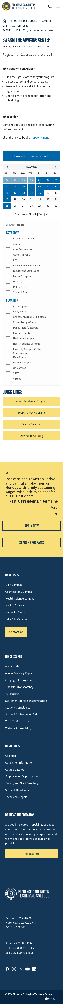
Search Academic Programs (32, 401)
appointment (41, 138)
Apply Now (32, 525)
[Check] (8, 239)
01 (39, 180)
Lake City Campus (16, 619)
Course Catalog (15, 770)
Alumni (17, 244)
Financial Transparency (19, 687)
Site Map (50, 999)
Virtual (17, 379)
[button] (51, 6)
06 (23, 186)
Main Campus (20, 357)
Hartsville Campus (23, 338)
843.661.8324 (24, 943)
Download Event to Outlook (31, 156)
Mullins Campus (22, 362)
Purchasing (12, 694)
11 (7, 193)
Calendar (10, 756)
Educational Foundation (27, 265)
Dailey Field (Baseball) (26, 328)
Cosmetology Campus (25, 322)
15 (39, 193)
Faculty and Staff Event (26, 271)
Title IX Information (17, 721)
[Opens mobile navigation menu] (58, 6)
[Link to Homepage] (25, 6)
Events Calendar (31, 424)
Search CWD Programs (32, 413)
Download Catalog (31, 436)
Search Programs (31, 542)
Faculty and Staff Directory (21, 783)
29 (23, 180)
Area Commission (23, 249)
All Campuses (21, 306)
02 (48, 180)
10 (56, 186)
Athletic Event (21, 255)
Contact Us (16, 632)
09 (48, 186)
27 (7, 180)
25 (7, 206)
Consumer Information (19, 763)
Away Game (19, 311)
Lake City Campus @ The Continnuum (27, 351)
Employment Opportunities (22, 776)
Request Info (32, 854)
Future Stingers (22, 276)
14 (31, 193)
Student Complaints (17, 708)
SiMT (16, 373)
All (47, 214)
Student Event (21, 292)
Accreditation (13, 666)
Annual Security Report (19, 673)
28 (15, 180)
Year (41, 214)
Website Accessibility (18, 728)
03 (56, 180)
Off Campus (19, 368)
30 (31, 180)
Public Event (20, 287)
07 (31, 186)
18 (7, 199)
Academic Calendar (24, 239)
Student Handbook (17, 790)
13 (23, 193)
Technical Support (16, 797)
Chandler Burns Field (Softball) (30, 317)
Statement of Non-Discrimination (26, 701)
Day (17, 214)
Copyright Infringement (19, 680)
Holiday (17, 281)
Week (24, 214)
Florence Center (22, 333)
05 (15, 186)
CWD (15, 260)
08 (39, 186)
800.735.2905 (25, 953)
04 (7, 186)
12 (15, 193)
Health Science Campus (26, 344)
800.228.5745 (25, 948)
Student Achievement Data (22, 714)
